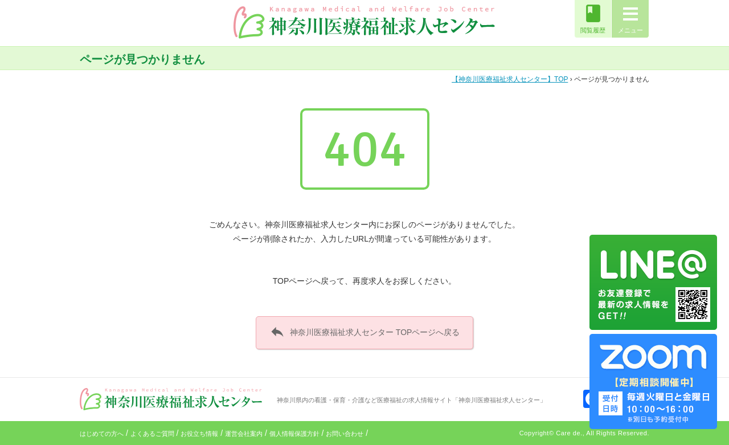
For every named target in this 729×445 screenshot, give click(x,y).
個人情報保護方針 (294, 433)
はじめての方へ (102, 433)
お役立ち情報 (199, 433)
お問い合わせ (344, 433)
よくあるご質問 (152, 433)
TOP (510, 79)
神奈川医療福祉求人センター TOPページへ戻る (364, 332)
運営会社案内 (244, 433)
